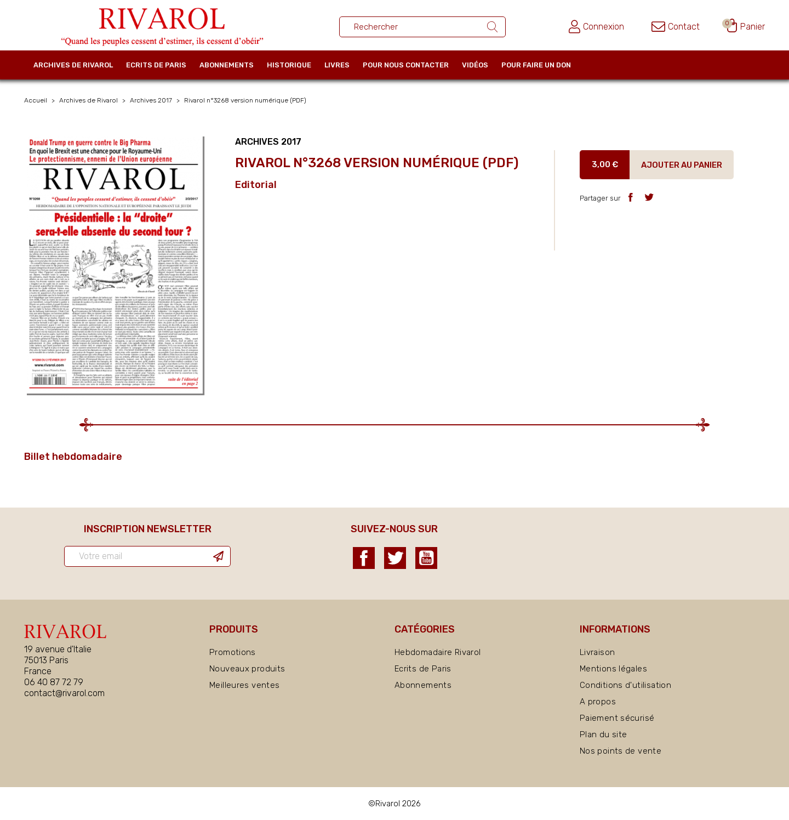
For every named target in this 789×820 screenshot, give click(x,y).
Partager (630, 197)
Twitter (395, 558)
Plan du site (603, 734)
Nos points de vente (620, 751)
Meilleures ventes (244, 685)
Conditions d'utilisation (625, 685)
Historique (289, 65)
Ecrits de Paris (156, 65)
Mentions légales (613, 669)
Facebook (364, 558)
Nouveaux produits (247, 669)
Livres (337, 65)
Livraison (597, 652)
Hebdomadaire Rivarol (438, 652)
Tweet (649, 197)
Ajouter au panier (681, 165)
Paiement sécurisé (617, 718)
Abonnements (226, 65)
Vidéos (475, 65)
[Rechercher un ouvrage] (422, 26)
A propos (598, 702)
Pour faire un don (536, 65)
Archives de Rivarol (73, 65)
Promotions (232, 652)
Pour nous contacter (406, 65)
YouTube (426, 558)
